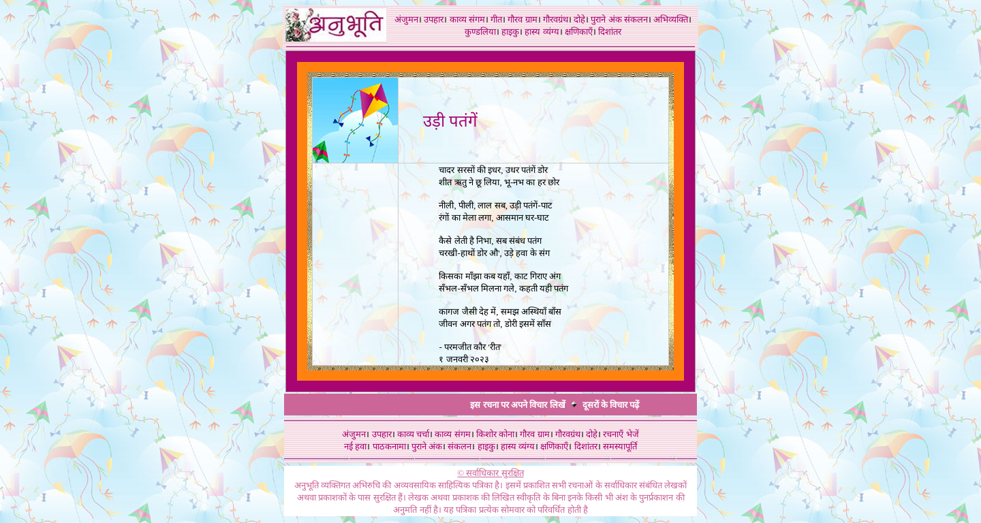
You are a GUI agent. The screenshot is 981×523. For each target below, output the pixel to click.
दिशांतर (609, 32)
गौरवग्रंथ (555, 19)
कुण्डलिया (480, 32)
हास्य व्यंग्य (542, 32)
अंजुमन (406, 19)
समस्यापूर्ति (620, 446)
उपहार (433, 19)
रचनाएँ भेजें (620, 434)
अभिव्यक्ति (670, 19)
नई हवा (355, 446)
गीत (496, 19)
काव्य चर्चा (413, 434)
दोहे (579, 19)
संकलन (636, 19)
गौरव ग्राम (522, 19)
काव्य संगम (467, 19)
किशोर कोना (495, 434)
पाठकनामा (389, 446)
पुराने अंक (606, 19)
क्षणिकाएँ (579, 32)
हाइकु (510, 32)
